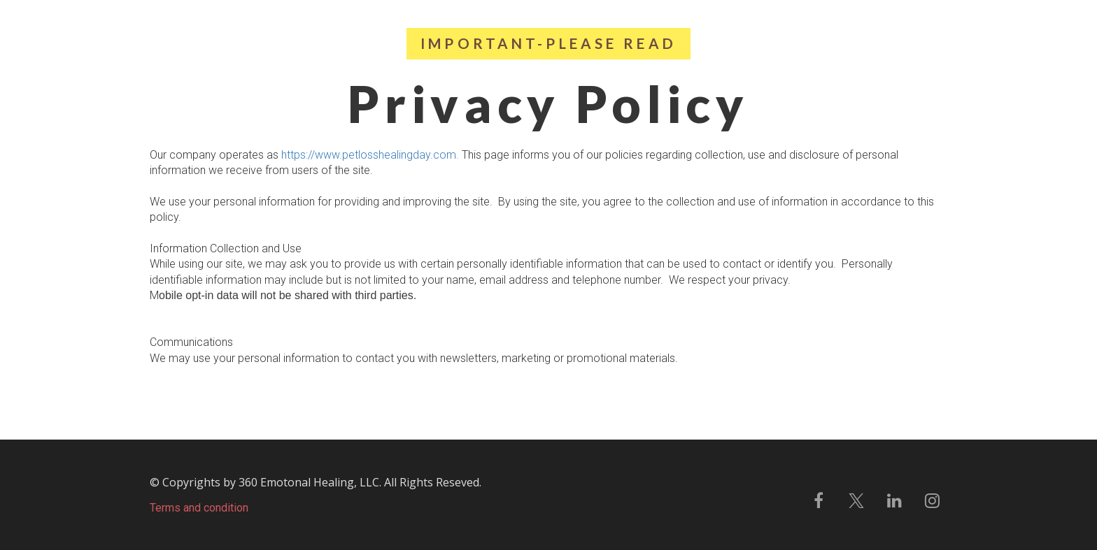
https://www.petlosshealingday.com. (370, 154)
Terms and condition (199, 507)
